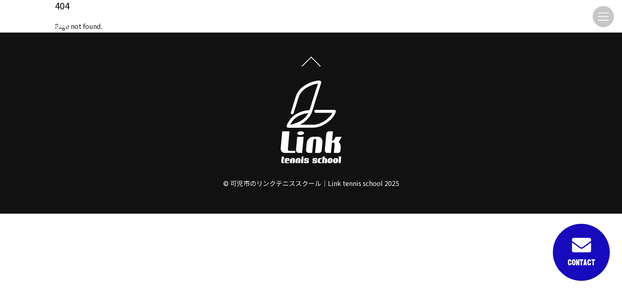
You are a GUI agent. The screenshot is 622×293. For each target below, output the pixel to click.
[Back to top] (311, 65)
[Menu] (603, 16)
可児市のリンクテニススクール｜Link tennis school (306, 183)
